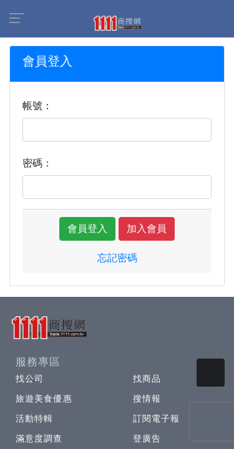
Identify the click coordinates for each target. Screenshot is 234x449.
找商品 (147, 379)
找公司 (30, 379)
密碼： (37, 163)
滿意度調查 (39, 438)
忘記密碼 (117, 258)
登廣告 (147, 438)
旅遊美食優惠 (44, 398)
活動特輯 (34, 418)
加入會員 (147, 228)
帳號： (37, 105)
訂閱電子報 (156, 418)
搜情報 (147, 398)
